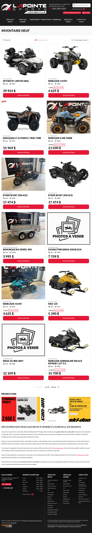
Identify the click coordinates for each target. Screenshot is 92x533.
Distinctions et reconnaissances (83, 485)
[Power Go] (21, 525)
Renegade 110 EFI (57, 81)
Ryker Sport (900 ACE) (15, 195)
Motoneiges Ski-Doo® (53, 509)
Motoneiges (50, 494)
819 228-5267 (57, 8)
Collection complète (52, 514)
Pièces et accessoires (84, 499)
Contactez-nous (81, 455)
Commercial (56, 19)
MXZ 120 (52, 304)
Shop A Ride (13, 523)
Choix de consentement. (75, 526)
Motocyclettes (51, 483)
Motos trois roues (52, 486)
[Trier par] (81, 40)
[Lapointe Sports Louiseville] (23, 9)
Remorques (50, 505)
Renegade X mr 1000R (60, 138)
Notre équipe (82, 482)
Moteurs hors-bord (52, 503)
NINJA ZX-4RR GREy (13, 361)
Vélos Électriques (52, 488)
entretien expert (59, 448)
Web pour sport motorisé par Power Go (32, 520)
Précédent (37, 387)
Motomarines (51, 501)
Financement (35, 19)
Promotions (46, 19)
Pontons (50, 499)
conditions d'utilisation (63, 526)
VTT (49, 490)
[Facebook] (84, 9)
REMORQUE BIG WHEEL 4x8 (17, 249)
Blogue (80, 480)
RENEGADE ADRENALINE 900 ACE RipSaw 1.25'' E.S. (65, 362)
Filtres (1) (6, 40)
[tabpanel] (33, 484)
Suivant (55, 387)
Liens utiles (83, 475)
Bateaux (49, 496)
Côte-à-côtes (51, 492)
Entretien (81, 496)
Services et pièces (83, 494)
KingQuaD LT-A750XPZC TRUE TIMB (22, 138)
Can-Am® (50, 507)
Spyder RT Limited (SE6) (16, 81)
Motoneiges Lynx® (52, 512)
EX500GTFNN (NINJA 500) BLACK (64, 249)
